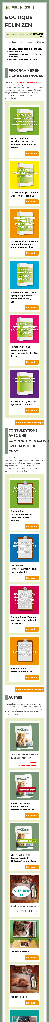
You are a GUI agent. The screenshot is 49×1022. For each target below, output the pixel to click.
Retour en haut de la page (29, 422)
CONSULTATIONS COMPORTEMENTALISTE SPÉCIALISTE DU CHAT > (25, 54)
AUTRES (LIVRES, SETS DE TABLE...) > (24, 60)
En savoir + (31, 153)
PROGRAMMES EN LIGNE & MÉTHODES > (26, 49)
